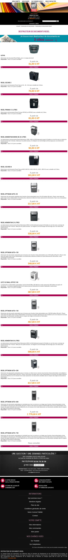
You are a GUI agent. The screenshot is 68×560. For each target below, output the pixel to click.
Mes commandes (35, 528)
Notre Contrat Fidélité (35, 512)
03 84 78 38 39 (40, 462)
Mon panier (25, 1)
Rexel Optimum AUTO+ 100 (9, 252)
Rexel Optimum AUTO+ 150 (9, 311)
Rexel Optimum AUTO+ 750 (9, 433)
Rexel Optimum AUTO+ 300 (9, 370)
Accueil (18, 26)
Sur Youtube (35, 541)
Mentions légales (35, 502)
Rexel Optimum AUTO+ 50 (9, 194)
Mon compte (16, 1)
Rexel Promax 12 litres (9, 110)
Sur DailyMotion (35, 544)
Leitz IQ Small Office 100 (9, 282)
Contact (35, 516)
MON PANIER (34, 13)
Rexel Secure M (6, 167)
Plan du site (35, 505)
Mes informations (35, 525)
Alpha (3, 55)
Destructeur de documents (27, 26)
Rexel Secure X (6, 82)
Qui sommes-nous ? (37, 1)
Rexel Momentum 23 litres (10, 222)
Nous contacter (50, 1)
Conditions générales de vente (35, 509)
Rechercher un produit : (25, 21)
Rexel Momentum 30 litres (10, 341)
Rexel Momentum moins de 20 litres (13, 137)
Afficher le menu (34, 23)
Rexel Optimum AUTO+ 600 (9, 402)
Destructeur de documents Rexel (44, 26)
